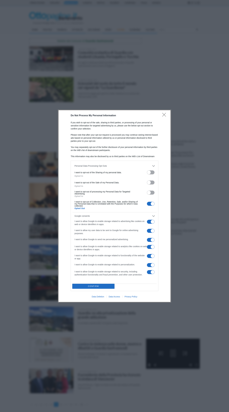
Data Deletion (98, 296)
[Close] (165, 115)
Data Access (114, 296)
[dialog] (114, 206)
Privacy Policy (131, 296)
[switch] (151, 172)
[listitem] (114, 165)
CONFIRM (93, 286)
